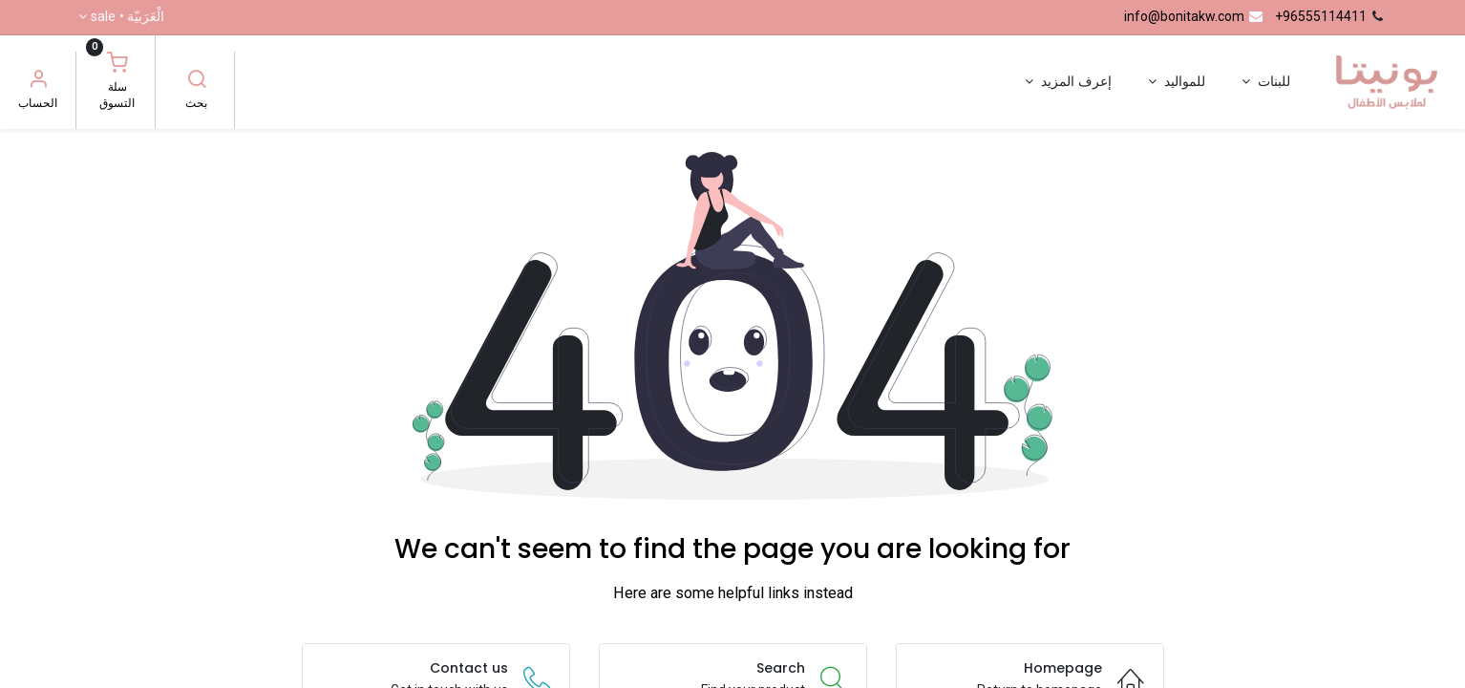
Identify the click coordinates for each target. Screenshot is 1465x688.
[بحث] (196, 81)
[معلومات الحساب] (38, 81)
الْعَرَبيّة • (127, 17)
